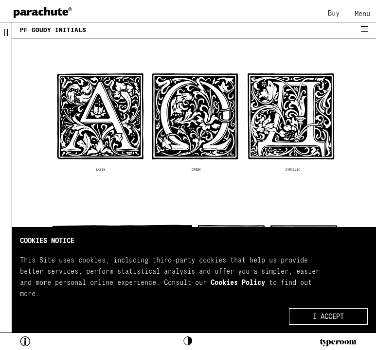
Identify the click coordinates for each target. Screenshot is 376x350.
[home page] (43, 12)
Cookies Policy (238, 283)
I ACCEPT (328, 317)
